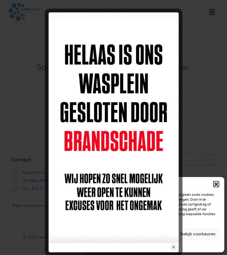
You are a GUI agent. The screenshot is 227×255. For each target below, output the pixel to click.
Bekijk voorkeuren (197, 233)
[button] (216, 184)
